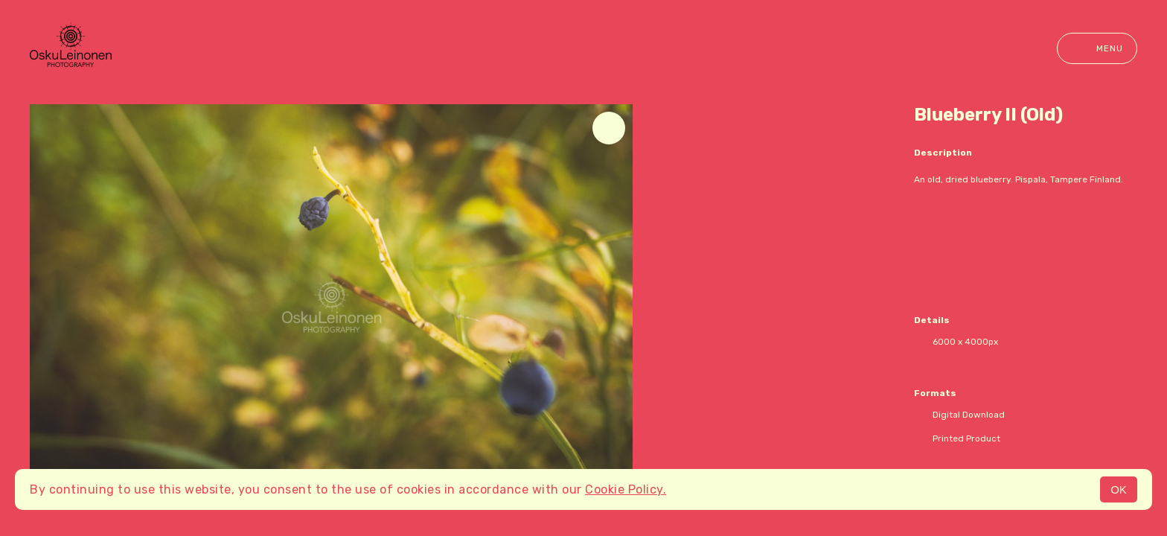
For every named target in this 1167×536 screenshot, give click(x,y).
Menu (1097, 48)
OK (1118, 489)
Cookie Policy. (625, 489)
